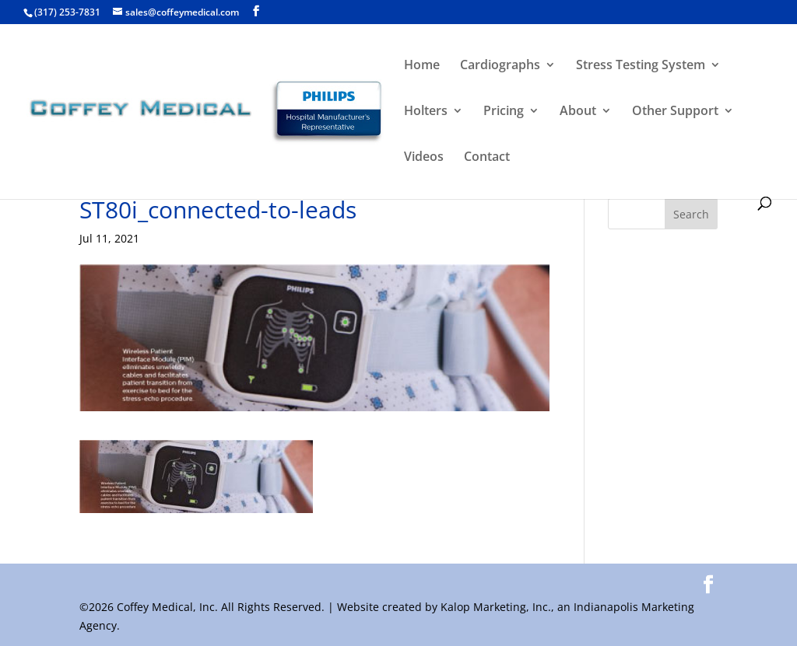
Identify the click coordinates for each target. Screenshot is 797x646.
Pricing (503, 112)
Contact (487, 158)
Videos (424, 158)
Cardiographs (500, 66)
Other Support (675, 112)
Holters (426, 112)
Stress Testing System (640, 66)
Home (422, 66)
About (578, 112)
